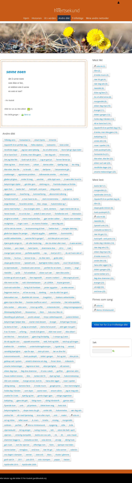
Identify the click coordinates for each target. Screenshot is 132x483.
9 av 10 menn (10, 331)
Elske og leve (9, 164)
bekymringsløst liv (11, 410)
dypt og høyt (55, 376)
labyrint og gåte (38, 233)
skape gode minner (12, 263)
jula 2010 (30, 459)
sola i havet (71, 435)
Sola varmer (61, 449)
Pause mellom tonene (13, 376)
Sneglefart (47, 297)
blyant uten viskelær (72, 218)
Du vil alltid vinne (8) (102, 97)
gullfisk (60, 371)
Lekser (36, 164)
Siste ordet (64, 145)
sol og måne (9, 420)
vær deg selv (76, 410)
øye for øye (29, 351)
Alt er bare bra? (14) (102, 123)
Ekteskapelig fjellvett (12, 312)
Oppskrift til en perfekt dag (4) (106, 199)
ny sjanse (68, 189)
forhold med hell (11, 199)
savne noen (42, 390)
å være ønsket (75, 243)
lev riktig (75, 164)
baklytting (8, 400)
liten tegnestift (36, 277)
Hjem (26, 18)
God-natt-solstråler (12, 287)
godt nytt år (9, 459)
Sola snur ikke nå (55, 312)
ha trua (18, 258)
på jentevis (31, 405)
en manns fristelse (40, 223)
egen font (8, 189)
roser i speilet (69, 381)
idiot (37, 169)
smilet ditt (47, 410)
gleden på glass (10, 179)
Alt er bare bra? (10, 154)
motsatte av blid (31, 440)
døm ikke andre (62, 272)
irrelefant (22, 346)
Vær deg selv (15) (101, 247)
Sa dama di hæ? (10, 327)
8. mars (35, 420)
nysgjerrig (53, 425)
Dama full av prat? (48, 327)
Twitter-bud (53, 228)
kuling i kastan (41, 430)
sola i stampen (44, 459)
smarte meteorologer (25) (105, 172)
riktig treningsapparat (73, 307)
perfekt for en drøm (52, 268)
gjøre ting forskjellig (40, 336)
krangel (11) (99, 110)
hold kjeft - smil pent (37, 189)
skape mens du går (31, 410)
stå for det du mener (13, 228)
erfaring (23, 331)
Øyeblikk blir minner (30, 297)
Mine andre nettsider (97, 18)
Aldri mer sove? (55, 331)
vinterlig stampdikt (23, 435)
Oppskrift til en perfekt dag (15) (107, 128)
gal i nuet (8, 445)
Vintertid (52, 140)
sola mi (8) (99, 216)
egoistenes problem (26, 174)
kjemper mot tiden (65, 445)
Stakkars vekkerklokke (65, 297)
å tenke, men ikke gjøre (31, 154)
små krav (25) (99, 291)
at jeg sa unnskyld (29, 327)
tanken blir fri (40, 376)
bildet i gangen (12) (102, 114)
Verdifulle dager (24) (102, 167)
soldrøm (7, 425)
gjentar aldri (68, 400)
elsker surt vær (45, 272)
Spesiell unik (29, 263)
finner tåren (56, 361)
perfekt (18, 425)
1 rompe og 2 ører (60, 336)
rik (56, 435)
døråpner (47, 169)
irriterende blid (53, 307)
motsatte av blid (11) (102, 230)
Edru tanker (9, 307)
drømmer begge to (12, 440)
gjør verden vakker (52, 218)
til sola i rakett (47, 371)
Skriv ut (25, 114)
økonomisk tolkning (58, 194)
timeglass (24, 449)
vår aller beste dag (33, 243)
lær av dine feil (59, 351)
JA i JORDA (49, 282)
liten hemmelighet (72, 386)
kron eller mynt (43, 415)
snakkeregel (9, 174)
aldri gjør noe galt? (67, 327)
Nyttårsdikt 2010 (11, 464)
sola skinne (46, 440)
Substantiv (51, 145)
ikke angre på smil (71, 277)
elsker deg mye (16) (102, 252)
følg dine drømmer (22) (103, 278)
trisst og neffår (37, 307)
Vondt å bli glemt (37, 331)
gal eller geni (30, 184)
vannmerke (56, 302)
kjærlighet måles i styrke (49, 263)
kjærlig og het (28, 395)
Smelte (45, 420)
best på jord (23, 336)
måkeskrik (69, 361)
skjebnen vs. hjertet (70, 199)
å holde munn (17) (101, 256)
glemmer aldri (72, 371)
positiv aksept (34, 317)
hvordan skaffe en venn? (36, 302)
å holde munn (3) (101, 75)
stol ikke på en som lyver (58, 238)
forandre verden (26, 204)
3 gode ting (59, 346)
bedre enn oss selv (43, 435)
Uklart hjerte (39, 140)
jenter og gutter (50, 287)
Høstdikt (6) (99, 88)
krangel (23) (99, 282)
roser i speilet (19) (101, 145)
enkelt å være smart (42, 213)
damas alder (48, 164)
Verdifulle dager (11, 150)
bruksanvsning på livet (35, 228)
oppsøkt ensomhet (31, 341)
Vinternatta (64, 154)
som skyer (28, 390)
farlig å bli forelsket (32, 287)
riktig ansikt (55, 189)
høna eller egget (52, 381)
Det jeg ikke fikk (10, 159)
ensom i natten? (52, 277)
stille (63, 425)
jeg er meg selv (72, 390)
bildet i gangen (47, 356)
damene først (24, 386)
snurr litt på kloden (71, 263)
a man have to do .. (30, 199)
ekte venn (22, 307)
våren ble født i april (66, 430)
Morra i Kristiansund (35, 425)
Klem (42, 312)
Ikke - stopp (42, 204)
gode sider (58, 258)
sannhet (40, 179)
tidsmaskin (76, 213)
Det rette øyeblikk (72, 302)
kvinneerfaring (39, 194)
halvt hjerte (33, 248)
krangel (53, 322)
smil (55, 415)
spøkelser (53, 233)
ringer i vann (23, 223)
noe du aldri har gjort (59, 292)
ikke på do (74, 356)
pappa (57, 459)
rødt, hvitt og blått (51, 341)
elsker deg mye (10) (102, 106)
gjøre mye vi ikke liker (13, 302)
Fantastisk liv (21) (101, 154)
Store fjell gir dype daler (71, 150)
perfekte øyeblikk (32, 253)
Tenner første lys (63, 159)
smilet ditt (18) (100, 141)
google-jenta (55, 386)
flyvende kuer (10, 405)
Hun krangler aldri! (32, 209)
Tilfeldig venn (9, 140)
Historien (37, 18)
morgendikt (67, 420)
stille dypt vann (54, 179)
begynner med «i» (11, 292)
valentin (73, 449)
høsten (66, 459)
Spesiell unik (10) (101, 225)
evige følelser (9, 204)
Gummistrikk (66, 233)
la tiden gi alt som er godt (15, 277)
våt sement (64, 366)
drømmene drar (48, 248)
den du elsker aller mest (55, 243)
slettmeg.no (44, 184)
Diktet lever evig (47, 405)
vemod (71, 346)
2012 (61, 248)
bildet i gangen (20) (102, 269)
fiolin (52, 445)
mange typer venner (12, 253)
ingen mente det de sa (69, 209)
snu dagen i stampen (13, 454)
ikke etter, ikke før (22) (103, 158)
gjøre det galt (22, 400)
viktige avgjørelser (64, 395)
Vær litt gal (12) (100, 234)
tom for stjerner (22, 445)
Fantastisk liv (24, 140)
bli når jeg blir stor (11, 341)
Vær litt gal (47, 449)
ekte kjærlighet (49, 366)
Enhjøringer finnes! (68, 322)
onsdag (55, 420)
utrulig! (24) (99, 287)
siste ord (39, 454)
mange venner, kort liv (32, 381)
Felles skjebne (37, 145)
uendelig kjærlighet (12, 351)
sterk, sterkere (50, 209)
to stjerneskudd (10, 268)
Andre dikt (64, 18)
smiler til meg (27, 179)
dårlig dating (9, 386)
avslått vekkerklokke (12, 238)
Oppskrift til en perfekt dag (15, 145)
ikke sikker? (70, 331)
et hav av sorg (29, 292)
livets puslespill (30, 356)
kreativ (68, 268)
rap (45, 253)
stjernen (7, 435)
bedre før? (20, 189)
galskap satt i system (13, 361)
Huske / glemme (62, 454)
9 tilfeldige (77, 18)
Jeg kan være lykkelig (30, 150)
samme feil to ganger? (34, 238)
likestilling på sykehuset (14, 317)
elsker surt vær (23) (102, 163)
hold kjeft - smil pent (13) (104, 238)
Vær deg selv (50, 154)
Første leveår (9, 213)
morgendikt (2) (100, 190)
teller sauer (23, 420)
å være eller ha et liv (72, 179)
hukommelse (61, 410)
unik (21, 405)
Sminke (7, 258)
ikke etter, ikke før (11, 169)
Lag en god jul (46, 159)
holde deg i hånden (12, 390)
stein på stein (43, 351)
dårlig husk (70, 440)
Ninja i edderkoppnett (53, 317)
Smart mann (24, 164)
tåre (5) (97, 203)
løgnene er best (32, 366)
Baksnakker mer (11, 297)
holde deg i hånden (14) (104, 243)
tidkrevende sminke (47, 174)
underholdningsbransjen (40, 346)
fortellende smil (61, 213)
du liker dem (44, 258)
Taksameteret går (62, 169)
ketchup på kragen (70, 341)
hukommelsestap (71, 376)
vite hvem (64, 174)
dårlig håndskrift (52, 400)
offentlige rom (39, 445)
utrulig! (58, 440)
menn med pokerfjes (31, 218)
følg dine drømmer (29, 371)
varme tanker (9, 449)
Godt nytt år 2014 (29, 159)
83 (62, 435)
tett (52, 430)
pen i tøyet (19, 248)
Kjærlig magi (63, 164)
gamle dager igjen (45, 395)
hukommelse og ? (58, 204)
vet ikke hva (9, 336)
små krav (35, 449)
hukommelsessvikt (12, 356)
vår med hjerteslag (25, 415)
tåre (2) (97, 70)
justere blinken (72, 317)
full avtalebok (29, 272)
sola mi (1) (99, 66)
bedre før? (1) (99, 186)
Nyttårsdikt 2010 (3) (102, 194)
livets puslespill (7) (101, 212)
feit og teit (61, 356)
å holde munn (40, 386)
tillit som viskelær (11, 381)
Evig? (77, 268)
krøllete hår (9, 346)
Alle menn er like (11, 282)
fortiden (7, 248)
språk (17, 272)
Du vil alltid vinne (50, 150)
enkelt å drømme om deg (36, 361)
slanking (42, 292)
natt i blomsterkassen (31, 282)
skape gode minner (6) (103, 208)
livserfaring (24, 194)
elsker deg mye (10, 371)
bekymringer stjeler (12, 184)
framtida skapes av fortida (64, 184)
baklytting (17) (100, 136)
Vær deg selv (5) (100, 84)
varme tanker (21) (101, 274)
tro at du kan (24, 213)
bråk (71, 425)
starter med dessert (37, 322)
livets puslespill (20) (102, 150)
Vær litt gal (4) (100, 79)
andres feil (8, 415)
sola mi (75, 415)
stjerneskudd (9, 430)
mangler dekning (69, 228)
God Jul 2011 (56, 253)
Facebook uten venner (31, 268)
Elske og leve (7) (100, 92)
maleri (64, 415)
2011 (20, 459)
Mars (49, 454)
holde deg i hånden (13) (104, 119)
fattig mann (36, 400)
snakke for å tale (11, 395)
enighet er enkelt (11, 218)
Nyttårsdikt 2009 (29, 464)
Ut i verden (50, 18)
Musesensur (30, 312)
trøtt (69, 248)
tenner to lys (30, 258)
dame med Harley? (12, 209)
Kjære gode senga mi (13, 243)
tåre (28, 376)
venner (29, 454)
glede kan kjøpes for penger (16, 233)
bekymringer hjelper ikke (14, 322)
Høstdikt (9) (99, 221)
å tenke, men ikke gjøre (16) (105, 132)
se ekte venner (67, 287)
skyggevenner (10, 194)
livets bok (62, 405)
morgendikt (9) (100, 101)
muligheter (8, 223)
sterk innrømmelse (50, 199)
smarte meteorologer (13, 366)
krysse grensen (63, 282)
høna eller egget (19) (102, 265)
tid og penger (25, 430)
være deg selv (57, 223)
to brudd (27, 169)
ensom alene (56, 390)
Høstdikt (7, 272)
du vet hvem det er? (73, 253)
